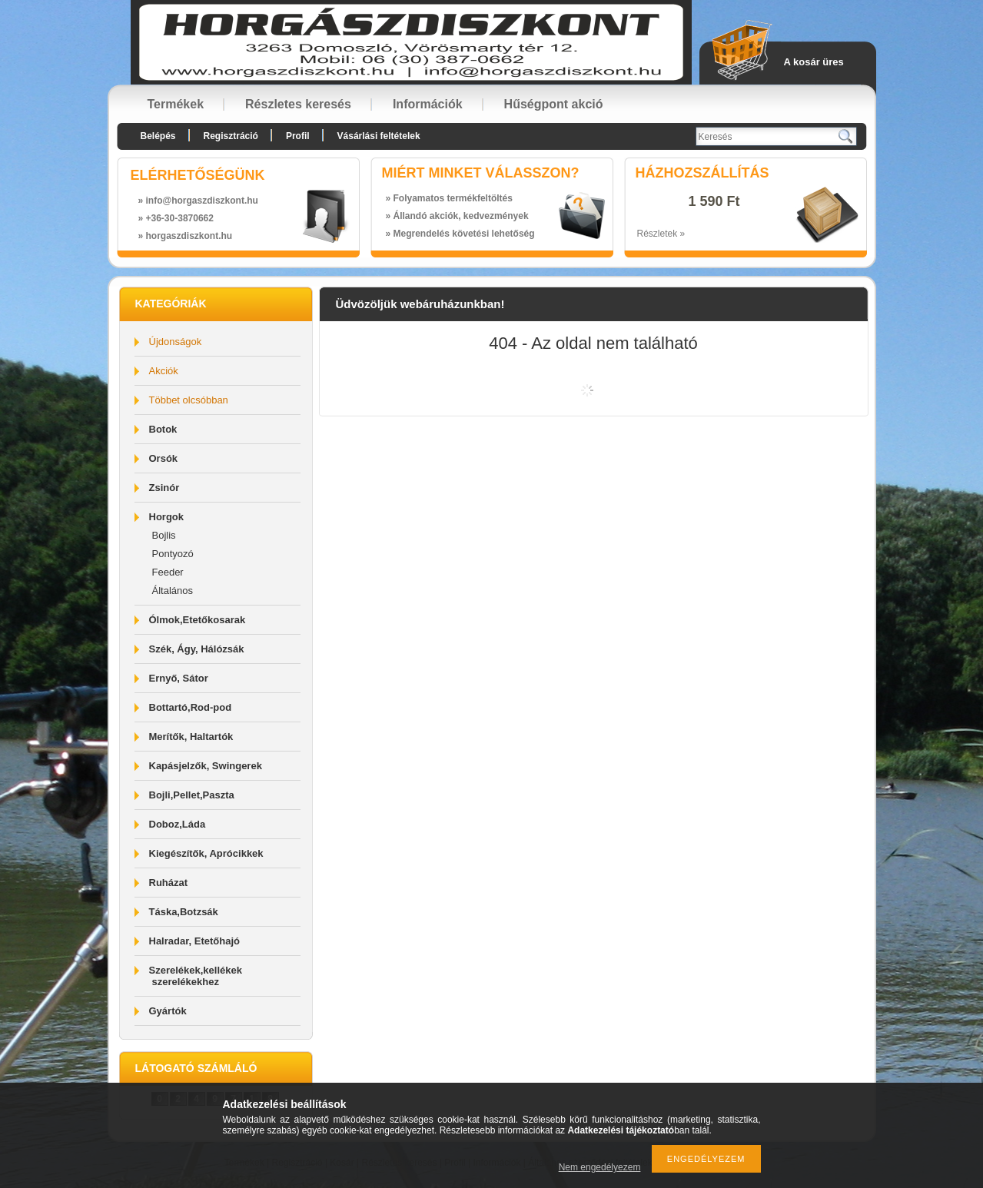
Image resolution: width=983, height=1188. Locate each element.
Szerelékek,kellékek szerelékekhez (195, 975)
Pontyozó (173, 553)
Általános (172, 590)
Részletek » (661, 233)
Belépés (158, 136)
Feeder (168, 572)
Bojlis (164, 535)
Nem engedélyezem (600, 1167)
